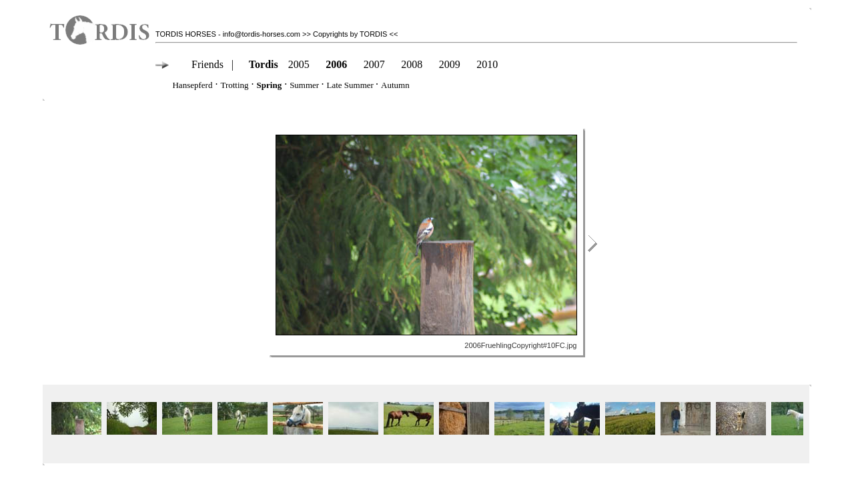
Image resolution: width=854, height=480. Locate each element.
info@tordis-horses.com (261, 34)
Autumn (395, 85)
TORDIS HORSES (185, 34)
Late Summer (351, 85)
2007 (374, 64)
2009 (449, 64)
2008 (411, 64)
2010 (487, 64)
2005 (299, 64)
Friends (207, 64)
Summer (304, 85)
